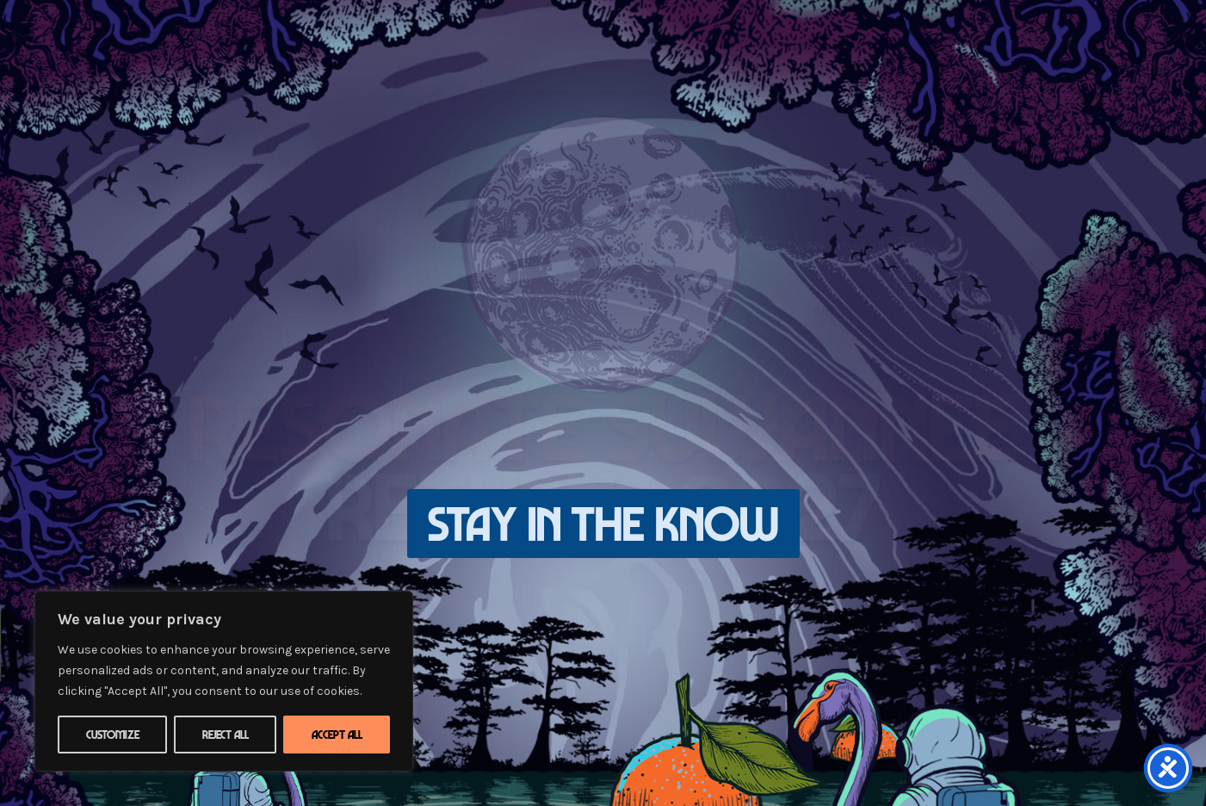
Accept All (337, 734)
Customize (112, 734)
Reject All (225, 734)
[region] (223, 681)
